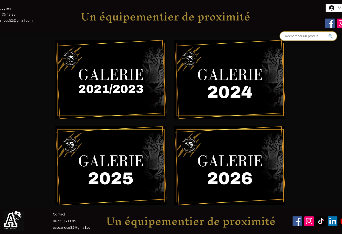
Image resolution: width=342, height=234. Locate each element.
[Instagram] (309, 221)
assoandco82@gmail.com (73, 227)
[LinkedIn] (332, 221)
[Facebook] (330, 23)
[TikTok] (321, 221)
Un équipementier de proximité (165, 16)
